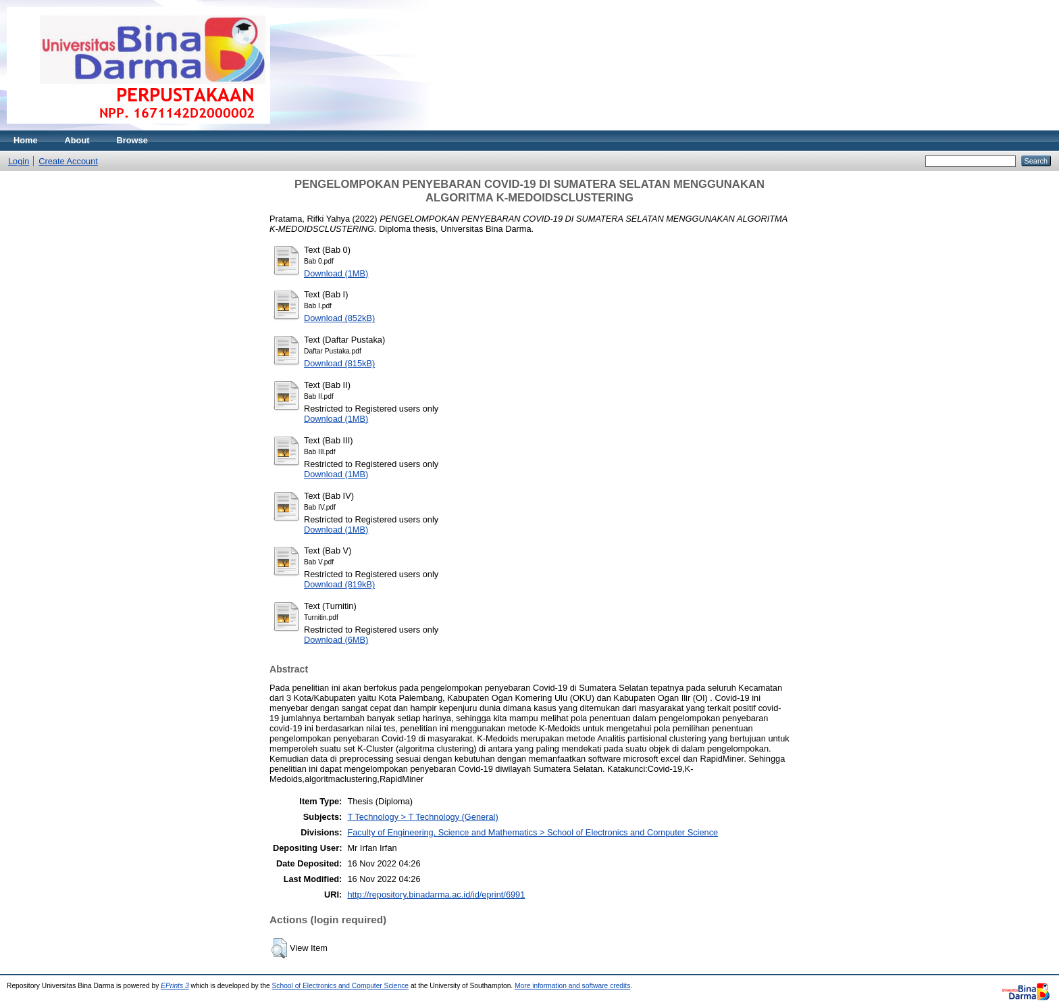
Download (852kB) (339, 318)
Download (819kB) (339, 584)
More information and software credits (572, 985)
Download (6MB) (336, 640)
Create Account (68, 161)
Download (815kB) (339, 363)
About (77, 140)
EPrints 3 (175, 985)
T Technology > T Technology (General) (422, 817)
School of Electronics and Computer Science (340, 985)
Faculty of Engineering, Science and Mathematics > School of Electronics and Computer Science (532, 832)
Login (18, 161)
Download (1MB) (336, 273)
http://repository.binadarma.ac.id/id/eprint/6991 (436, 894)
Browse (132, 140)
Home (26, 140)
